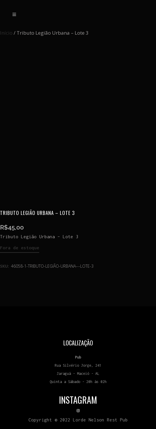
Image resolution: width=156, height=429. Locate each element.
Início (6, 32)
